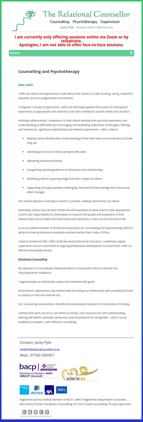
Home (15, 53)
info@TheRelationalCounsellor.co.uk (40, 349)
